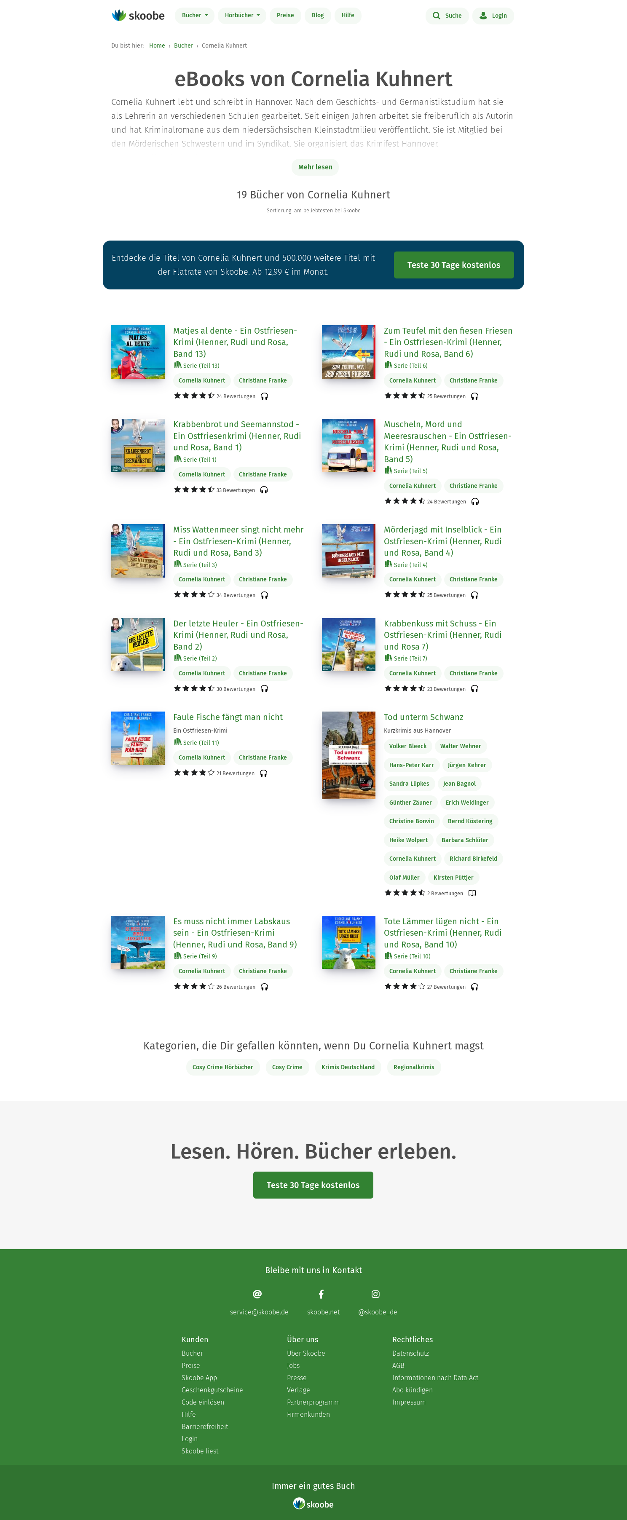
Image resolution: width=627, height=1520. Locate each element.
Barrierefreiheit (205, 1427)
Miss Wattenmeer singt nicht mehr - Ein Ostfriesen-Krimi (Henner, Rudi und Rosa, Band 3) (238, 541)
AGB (398, 1366)
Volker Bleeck (407, 746)
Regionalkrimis (414, 1067)
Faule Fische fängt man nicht (228, 717)
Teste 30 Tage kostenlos (454, 265)
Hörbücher (240, 15)
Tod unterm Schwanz (424, 717)
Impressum (409, 1402)
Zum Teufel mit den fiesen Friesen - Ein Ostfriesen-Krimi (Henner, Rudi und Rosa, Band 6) (448, 342)
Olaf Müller (404, 877)
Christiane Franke (263, 380)
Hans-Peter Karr (411, 765)
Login (493, 15)
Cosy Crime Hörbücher (223, 1067)
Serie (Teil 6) (406, 365)
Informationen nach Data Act (435, 1378)
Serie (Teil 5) (406, 471)
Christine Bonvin (411, 821)
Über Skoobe (306, 1353)
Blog (318, 15)
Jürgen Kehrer (467, 765)
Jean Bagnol (459, 783)
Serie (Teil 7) (406, 658)
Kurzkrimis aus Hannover (417, 730)
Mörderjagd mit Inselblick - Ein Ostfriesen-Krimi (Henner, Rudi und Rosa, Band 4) (443, 541)
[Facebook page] (323, 1303)
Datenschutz (410, 1353)
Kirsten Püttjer (454, 877)
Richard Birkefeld (473, 858)
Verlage (298, 1390)
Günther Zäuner (410, 802)
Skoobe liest (200, 1451)
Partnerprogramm (313, 1402)
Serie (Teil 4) (406, 565)
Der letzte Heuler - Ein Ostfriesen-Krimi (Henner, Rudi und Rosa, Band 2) (238, 635)
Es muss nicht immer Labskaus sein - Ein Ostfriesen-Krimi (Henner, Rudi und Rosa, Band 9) (235, 933)
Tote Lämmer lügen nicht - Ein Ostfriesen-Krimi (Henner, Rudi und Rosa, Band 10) (443, 933)
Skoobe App (199, 1378)
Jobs (293, 1366)
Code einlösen (203, 1402)
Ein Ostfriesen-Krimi (200, 730)
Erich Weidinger (467, 802)
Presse (297, 1378)
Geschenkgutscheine (212, 1390)
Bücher (192, 15)
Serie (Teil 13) (197, 365)
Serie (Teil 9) (195, 956)
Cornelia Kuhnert (202, 380)
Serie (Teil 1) (195, 459)
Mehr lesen (315, 167)
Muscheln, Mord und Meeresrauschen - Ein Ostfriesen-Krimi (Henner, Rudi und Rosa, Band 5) (448, 441)
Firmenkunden (308, 1414)
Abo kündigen (412, 1390)
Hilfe (348, 15)
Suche (447, 15)
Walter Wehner (460, 746)
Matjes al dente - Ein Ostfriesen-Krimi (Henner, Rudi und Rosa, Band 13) (235, 342)
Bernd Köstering (470, 821)
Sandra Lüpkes (409, 783)
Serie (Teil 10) (408, 956)
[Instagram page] (378, 1303)
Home (157, 45)
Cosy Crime (287, 1067)
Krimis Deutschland (348, 1067)
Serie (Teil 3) (195, 565)
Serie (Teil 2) (195, 658)
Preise (285, 15)
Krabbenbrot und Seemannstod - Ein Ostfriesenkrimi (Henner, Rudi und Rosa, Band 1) (237, 435)
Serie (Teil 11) (196, 743)
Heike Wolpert (408, 840)
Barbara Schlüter (465, 840)
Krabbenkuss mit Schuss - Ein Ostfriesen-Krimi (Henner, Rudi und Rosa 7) (443, 635)
